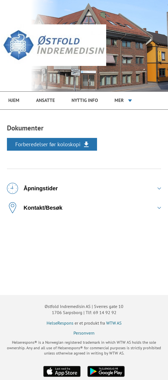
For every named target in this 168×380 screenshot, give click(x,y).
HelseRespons (60, 323)
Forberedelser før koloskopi (47, 144)
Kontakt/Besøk (34, 207)
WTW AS (114, 323)
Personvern (84, 333)
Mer (119, 100)
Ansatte (45, 100)
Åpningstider (32, 188)
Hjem (13, 100)
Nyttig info (85, 100)
